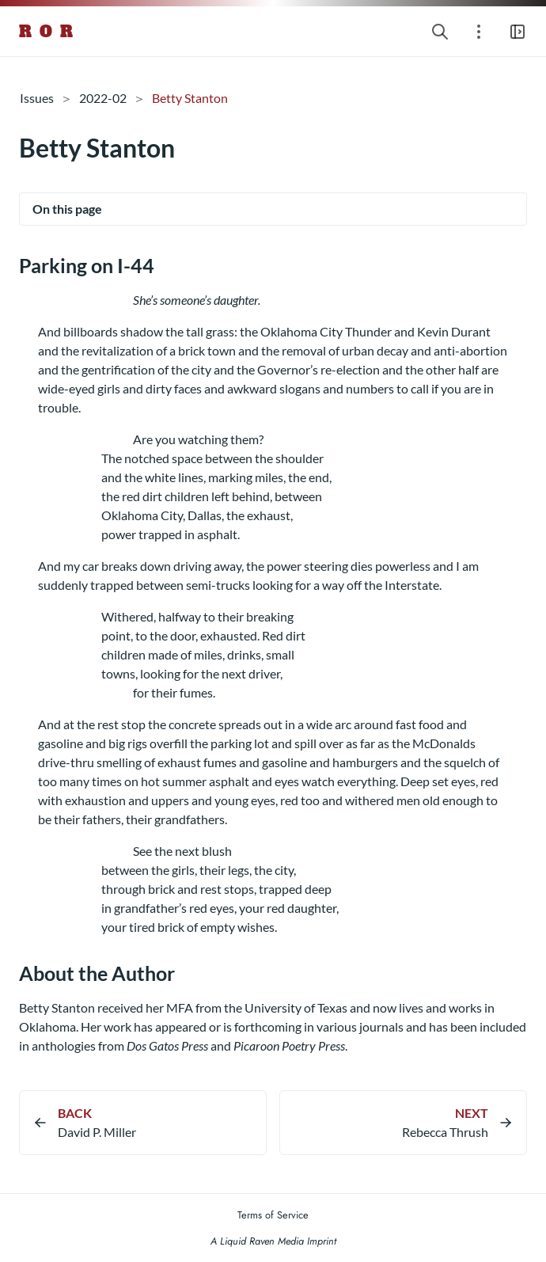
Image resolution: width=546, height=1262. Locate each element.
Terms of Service (273, 1214)
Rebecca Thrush (445, 1131)
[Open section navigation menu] (479, 31)
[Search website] (439, 31)
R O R (46, 32)
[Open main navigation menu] (517, 31)
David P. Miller (97, 1131)
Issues (37, 97)
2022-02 (103, 97)
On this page (67, 208)
